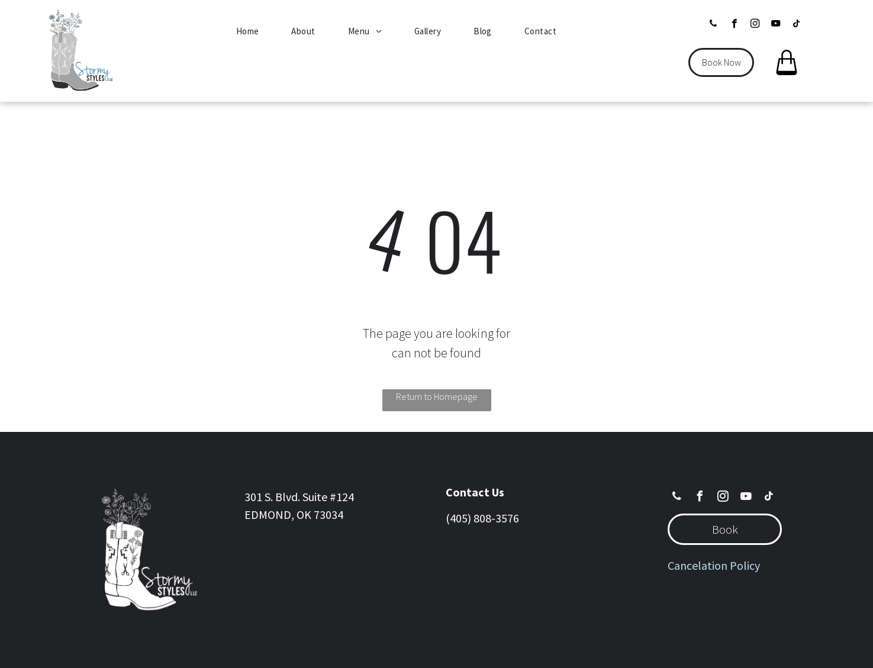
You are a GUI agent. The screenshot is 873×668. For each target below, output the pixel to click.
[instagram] (755, 25)
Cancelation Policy (714, 565)
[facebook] (734, 25)
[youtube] (775, 25)
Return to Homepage (437, 396)
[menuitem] (252, 32)
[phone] (713, 25)
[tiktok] (796, 25)
